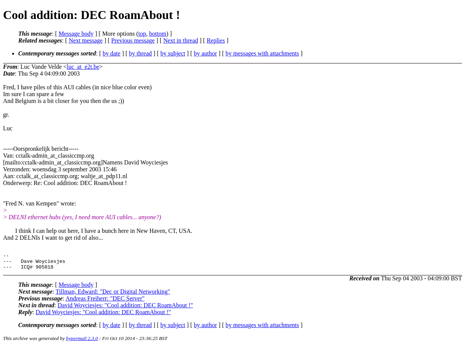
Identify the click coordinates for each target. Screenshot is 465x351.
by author (205, 53)
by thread (140, 53)
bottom (157, 33)
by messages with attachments (262, 53)
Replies (216, 40)
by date (111, 53)
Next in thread (180, 40)
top (142, 33)
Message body (76, 33)
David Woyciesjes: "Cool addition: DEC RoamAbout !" (125, 308)
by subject (172, 53)
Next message (86, 40)
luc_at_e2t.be (83, 66)
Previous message (133, 40)
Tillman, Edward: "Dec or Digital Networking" (112, 295)
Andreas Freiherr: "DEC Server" (104, 302)
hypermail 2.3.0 (82, 342)
